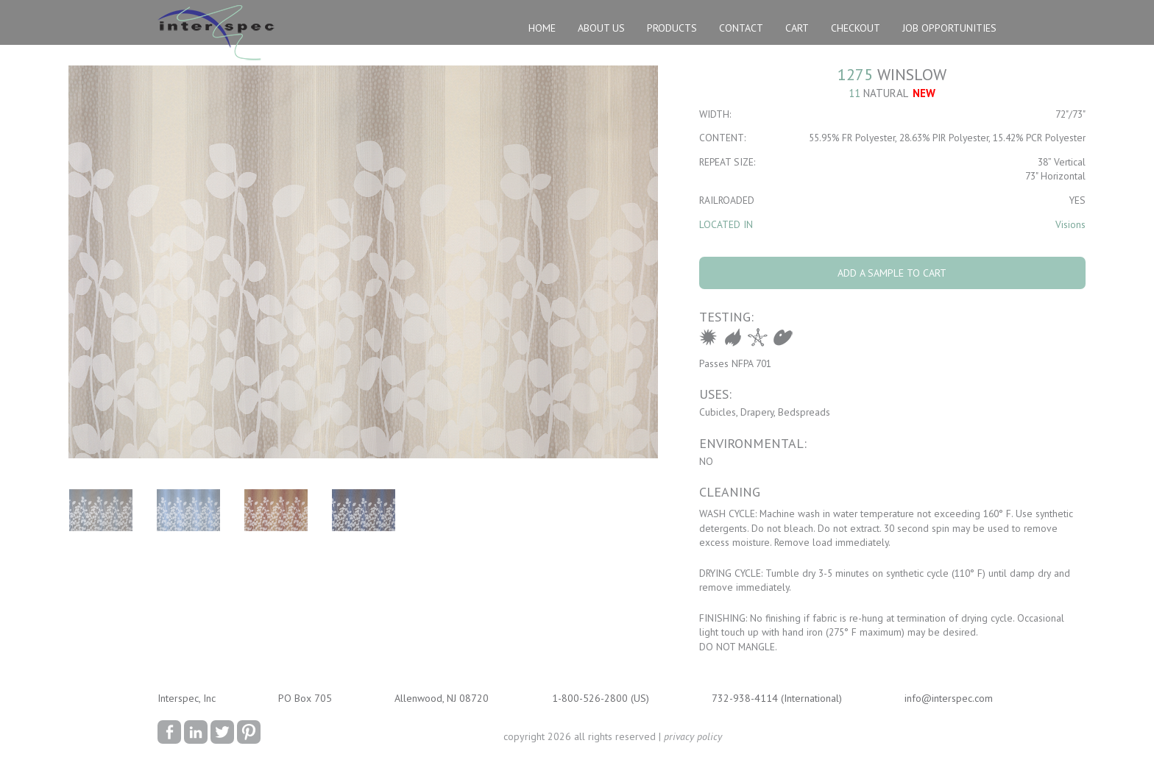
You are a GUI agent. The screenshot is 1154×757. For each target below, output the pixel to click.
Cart (797, 28)
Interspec (219, 34)
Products (672, 28)
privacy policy (693, 736)
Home (542, 28)
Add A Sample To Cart (892, 273)
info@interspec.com (949, 698)
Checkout (855, 28)
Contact (741, 28)
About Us (601, 28)
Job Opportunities (949, 28)
